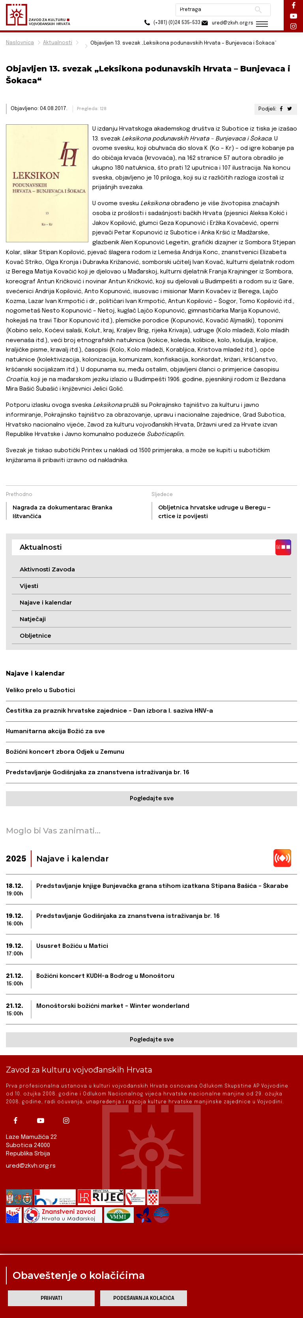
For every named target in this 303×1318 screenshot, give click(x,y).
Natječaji (33, 619)
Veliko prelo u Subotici (40, 690)
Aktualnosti (57, 42)
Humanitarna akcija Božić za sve (55, 731)
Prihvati (51, 1298)
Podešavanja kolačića (143, 1298)
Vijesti (29, 586)
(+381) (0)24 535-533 (165, 23)
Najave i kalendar (46, 602)
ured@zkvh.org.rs (31, 1166)
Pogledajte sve (152, 798)
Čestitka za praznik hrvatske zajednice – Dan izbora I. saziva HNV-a (109, 711)
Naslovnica (20, 42)
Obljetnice (35, 635)
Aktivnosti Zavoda (47, 569)
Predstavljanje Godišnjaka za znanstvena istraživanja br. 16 (97, 772)
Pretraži (256, 9)
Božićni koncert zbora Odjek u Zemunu (65, 752)
